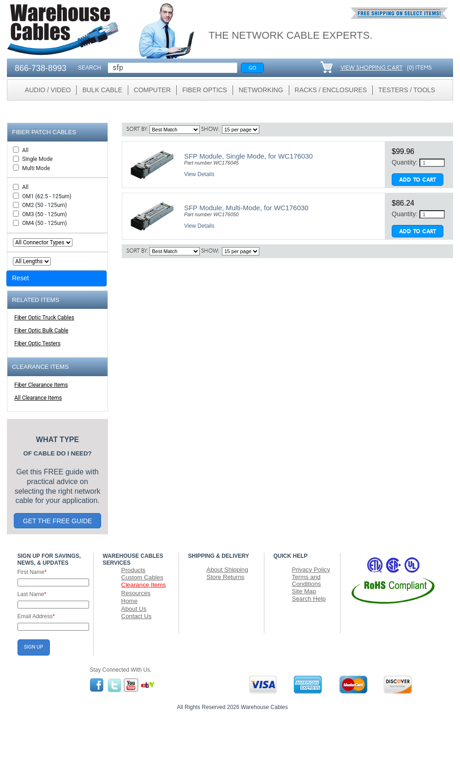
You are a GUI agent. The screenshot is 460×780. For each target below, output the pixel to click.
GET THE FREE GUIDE (57, 521)
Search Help (309, 598)
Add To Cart (417, 180)
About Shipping (227, 569)
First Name (32, 572)
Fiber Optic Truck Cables (44, 317)
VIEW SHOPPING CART (372, 68)
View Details (199, 174)
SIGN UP (33, 647)
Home (129, 600)
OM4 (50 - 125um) (44, 223)
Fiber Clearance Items (41, 385)
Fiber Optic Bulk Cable (41, 330)
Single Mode (37, 159)
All (25, 150)
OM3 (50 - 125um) (44, 214)
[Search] (172, 68)
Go (253, 67)
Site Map (304, 591)
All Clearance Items (38, 398)
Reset (20, 278)
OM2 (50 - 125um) (44, 205)
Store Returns (226, 576)
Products (133, 570)
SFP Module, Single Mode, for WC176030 (248, 156)
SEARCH (89, 68)
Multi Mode (36, 168)
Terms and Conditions (306, 580)
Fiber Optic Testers (37, 343)
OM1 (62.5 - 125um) (47, 196)
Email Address (36, 616)
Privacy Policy (311, 569)
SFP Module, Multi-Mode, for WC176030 (246, 208)
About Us (134, 608)
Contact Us (136, 616)
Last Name (32, 594)
